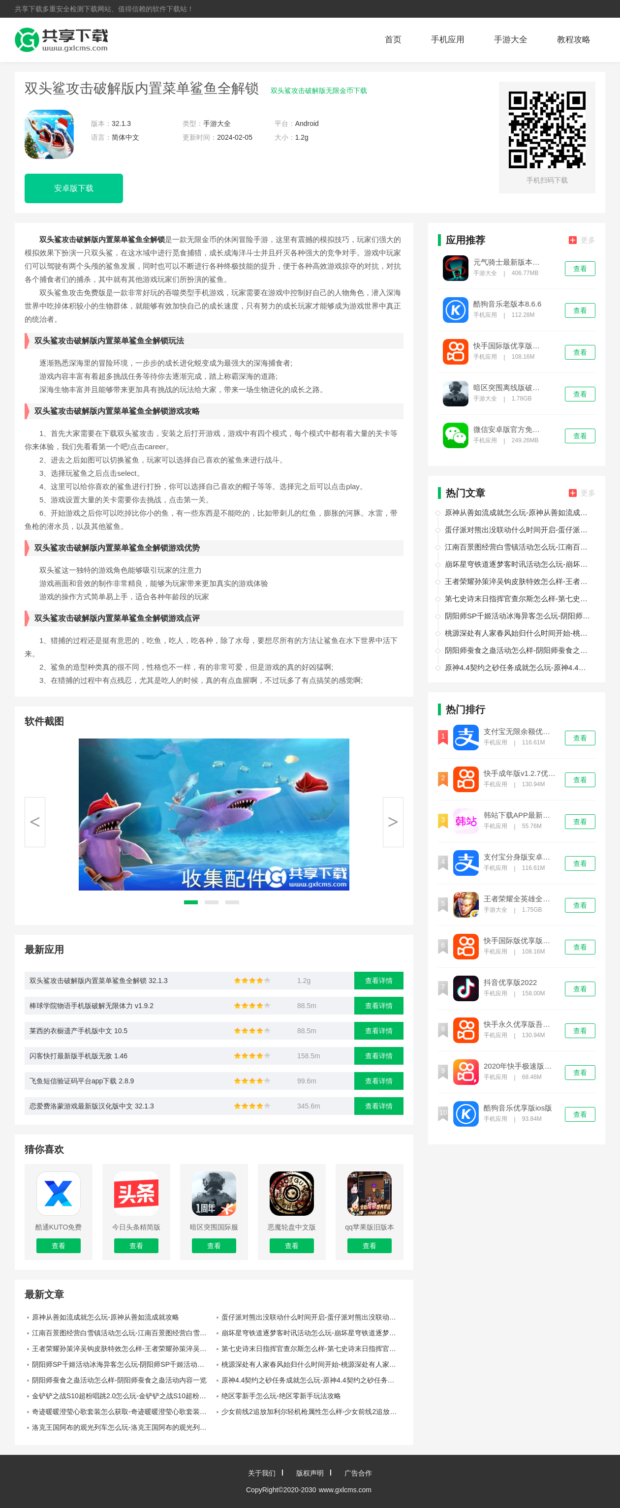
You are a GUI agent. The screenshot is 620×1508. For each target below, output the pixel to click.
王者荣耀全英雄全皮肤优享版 (520, 899)
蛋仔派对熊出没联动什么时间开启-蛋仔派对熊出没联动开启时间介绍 (312, 1317)
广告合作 (358, 1473)
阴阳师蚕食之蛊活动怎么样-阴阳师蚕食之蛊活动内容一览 (119, 1380)
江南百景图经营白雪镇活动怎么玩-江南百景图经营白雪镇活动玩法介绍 (123, 1333)
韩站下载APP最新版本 (520, 815)
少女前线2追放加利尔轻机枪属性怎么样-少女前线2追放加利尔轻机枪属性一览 (312, 1412)
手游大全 (510, 39)
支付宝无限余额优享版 (520, 732)
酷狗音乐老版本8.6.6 (507, 304)
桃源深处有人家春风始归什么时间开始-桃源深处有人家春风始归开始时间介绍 (312, 1364)
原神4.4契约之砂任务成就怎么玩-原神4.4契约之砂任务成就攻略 (312, 1380)
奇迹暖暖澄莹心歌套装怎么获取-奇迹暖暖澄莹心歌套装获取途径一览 (123, 1412)
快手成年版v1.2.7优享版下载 (520, 773)
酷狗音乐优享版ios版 (518, 1108)
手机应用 (448, 39)
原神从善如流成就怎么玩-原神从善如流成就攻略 (105, 1317)
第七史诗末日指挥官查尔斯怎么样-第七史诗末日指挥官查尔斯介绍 (312, 1349)
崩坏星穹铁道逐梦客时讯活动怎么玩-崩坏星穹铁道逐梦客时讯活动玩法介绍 (312, 1333)
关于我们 (262, 1473)
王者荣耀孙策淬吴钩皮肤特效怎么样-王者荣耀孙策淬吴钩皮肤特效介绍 (123, 1349)
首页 (393, 39)
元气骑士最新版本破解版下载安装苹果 (509, 262)
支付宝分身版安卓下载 (520, 857)
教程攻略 (573, 39)
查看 (580, 269)
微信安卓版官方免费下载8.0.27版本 (509, 429)
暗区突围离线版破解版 (509, 388)
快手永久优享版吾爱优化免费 (520, 1024)
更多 (582, 240)
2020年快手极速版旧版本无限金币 (520, 1066)
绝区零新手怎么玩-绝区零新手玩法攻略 (281, 1396)
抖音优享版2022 (510, 982)
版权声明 (310, 1473)
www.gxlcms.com (345, 1489)
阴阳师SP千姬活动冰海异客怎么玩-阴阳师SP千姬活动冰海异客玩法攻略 (123, 1364)
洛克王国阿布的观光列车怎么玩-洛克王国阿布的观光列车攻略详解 (123, 1427)
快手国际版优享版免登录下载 (509, 346)
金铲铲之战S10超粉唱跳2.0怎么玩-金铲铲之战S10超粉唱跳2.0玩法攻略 (123, 1396)
